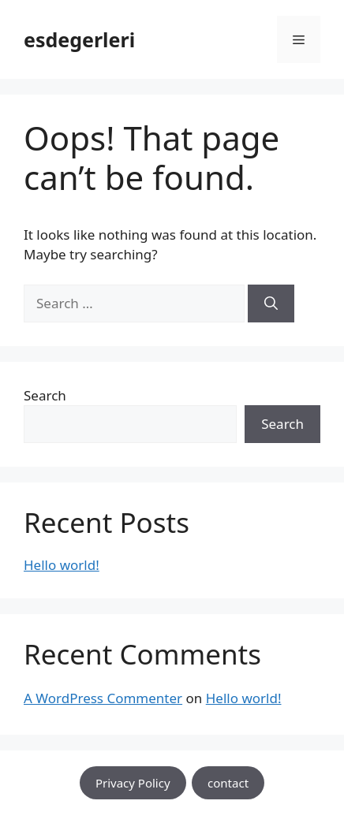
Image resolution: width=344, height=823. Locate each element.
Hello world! (61, 565)
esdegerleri (79, 39)
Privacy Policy (132, 783)
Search (45, 395)
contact (228, 783)
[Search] (271, 303)
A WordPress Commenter (103, 698)
